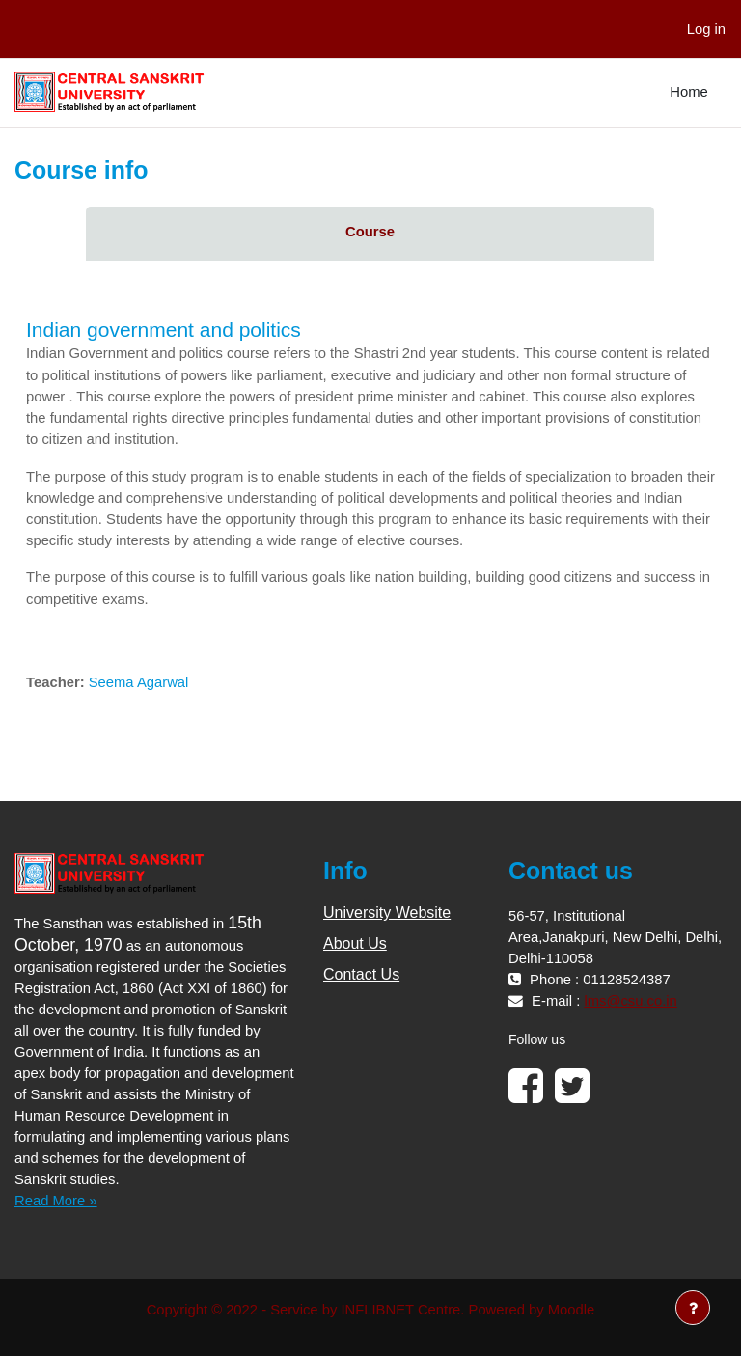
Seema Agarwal (139, 682)
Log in (706, 29)
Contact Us (361, 974)
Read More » (55, 1200)
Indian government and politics (163, 329)
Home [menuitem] (688, 91)
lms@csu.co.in (630, 1001)
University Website (387, 912)
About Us (355, 943)
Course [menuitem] (370, 231)
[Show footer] (692, 1307)
